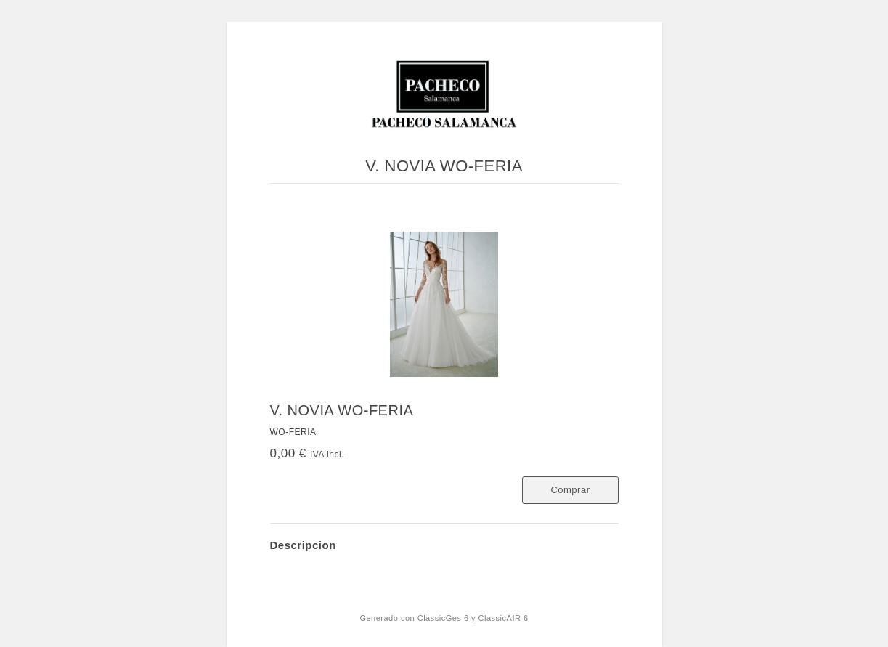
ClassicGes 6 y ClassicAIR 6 (473, 618)
